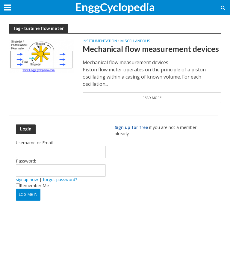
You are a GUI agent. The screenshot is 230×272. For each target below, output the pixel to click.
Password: (26, 161)
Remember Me (32, 185)
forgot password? (60, 179)
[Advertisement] (165, 195)
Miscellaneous (135, 41)
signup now (27, 179)
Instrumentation (100, 41)
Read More (152, 97)
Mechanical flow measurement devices (151, 49)
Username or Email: (35, 142)
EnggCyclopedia (115, 6)
